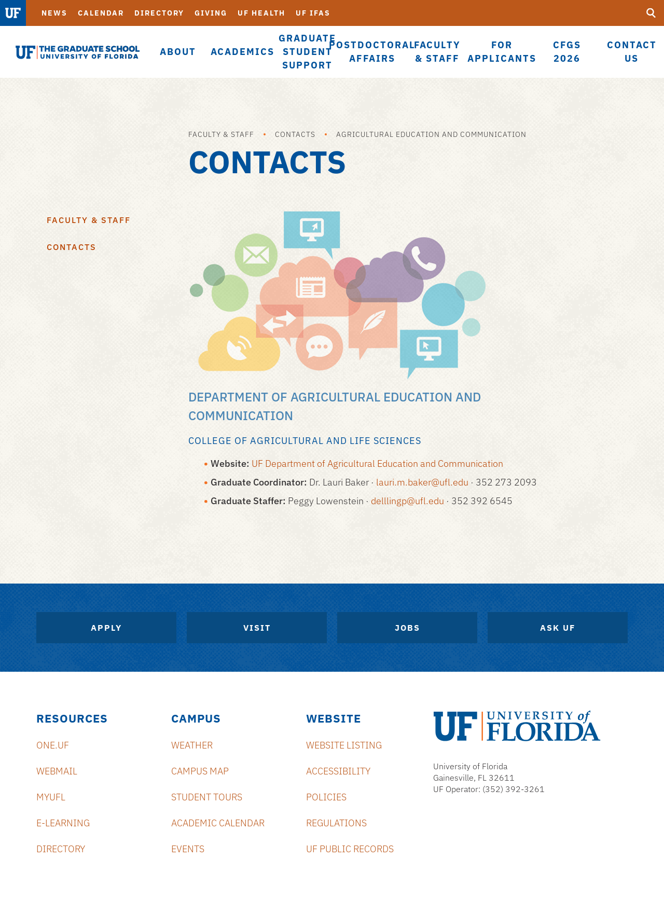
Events (187, 849)
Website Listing (344, 745)
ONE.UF (52, 745)
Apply (106, 627)
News (54, 13)
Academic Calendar (218, 823)
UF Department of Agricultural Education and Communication (377, 463)
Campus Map (200, 771)
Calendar (101, 13)
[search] (651, 13)
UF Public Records (350, 849)
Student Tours (206, 797)
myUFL (50, 797)
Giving (211, 13)
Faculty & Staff (221, 134)
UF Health (261, 13)
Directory (159, 13)
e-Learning (63, 823)
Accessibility (338, 771)
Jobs (407, 627)
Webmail (56, 771)
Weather (192, 745)
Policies (326, 797)
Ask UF (557, 627)
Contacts (295, 134)
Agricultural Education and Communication (431, 134)
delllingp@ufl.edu (407, 501)
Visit (257, 627)
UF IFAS (313, 13)
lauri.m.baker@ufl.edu (422, 482)
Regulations (336, 823)
